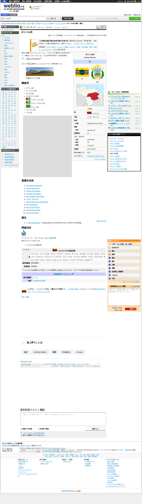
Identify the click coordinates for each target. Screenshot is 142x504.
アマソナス (35, 254)
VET (93, 149)
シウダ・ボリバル (93, 117)
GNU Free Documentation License (55, 448)
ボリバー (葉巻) (115, 166)
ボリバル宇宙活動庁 (117, 146)
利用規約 (21, 467)
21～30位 (128, 244)
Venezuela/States (34, 223)
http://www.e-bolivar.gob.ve (95, 156)
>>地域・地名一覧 (64, 366)
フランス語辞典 (112, 474)
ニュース (60, 47)
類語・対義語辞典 (14, 1)
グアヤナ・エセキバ (83, 260)
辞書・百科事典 (9, 85)
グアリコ (48, 256)
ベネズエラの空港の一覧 (118, 101)
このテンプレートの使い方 (83, 43)
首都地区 (34, 266)
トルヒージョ (56, 260)
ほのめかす (115, 247)
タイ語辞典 (110, 478)
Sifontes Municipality (33, 210)
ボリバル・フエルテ (117, 141)
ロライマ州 (35, 107)
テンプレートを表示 (100, 159)
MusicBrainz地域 (39, 280)
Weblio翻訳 (110, 467)
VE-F (88, 152)
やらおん (80, 352)
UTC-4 (89, 149)
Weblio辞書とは (23, 461)
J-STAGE (84, 47)
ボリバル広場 (114, 156)
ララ (64, 256)
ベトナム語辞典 (112, 480)
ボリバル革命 (114, 164)
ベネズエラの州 (60, 23)
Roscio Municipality (33, 207)
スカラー (72, 47)
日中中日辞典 (38, 1)
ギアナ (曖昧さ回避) (117, 121)
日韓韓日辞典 (48, 1)
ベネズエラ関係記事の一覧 (119, 128)
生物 (5, 75)
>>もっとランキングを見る (131, 282)
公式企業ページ (89, 461)
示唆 (113, 264)
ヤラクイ (66, 260)
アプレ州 (29, 112)
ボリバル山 (114, 148)
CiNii (78, 47)
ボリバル (75, 254)
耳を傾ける (66, 352)
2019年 (61, 55)
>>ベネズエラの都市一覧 (92, 366)
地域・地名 (26, 23)
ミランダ (76, 256)
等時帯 (76, 149)
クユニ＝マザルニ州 (38, 103)
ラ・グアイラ (56, 256)
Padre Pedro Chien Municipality (37, 202)
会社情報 (87, 463)
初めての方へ (128, 14)
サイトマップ (23, 471)
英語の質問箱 (9, 159)
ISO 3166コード (79, 152)
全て (3, 35)
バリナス (67, 254)
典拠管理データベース (62, 274)
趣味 (5, 69)
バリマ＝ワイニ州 (37, 100)
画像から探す (45, 463)
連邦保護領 (35, 263)
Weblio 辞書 (130, 1)
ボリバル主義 (114, 143)
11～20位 (120, 244)
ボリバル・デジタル (117, 138)
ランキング (57, 27)
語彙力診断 (8, 162)
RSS (79, 491)
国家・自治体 (36, 23)
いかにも (115, 275)
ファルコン (39, 256)
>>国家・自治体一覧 (78, 366)
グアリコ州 (30, 88)
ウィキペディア (29, 27)
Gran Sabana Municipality (35, 196)
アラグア (60, 254)
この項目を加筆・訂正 (75, 289)
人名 (5, 80)
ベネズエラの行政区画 (33, 245)
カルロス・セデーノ (117, 118)
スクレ (42, 260)
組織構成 (113, 123)
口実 (113, 278)
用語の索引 (49, 27)
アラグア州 (45, 364)
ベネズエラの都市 (47, 23)
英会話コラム (9, 154)
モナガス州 (30, 93)
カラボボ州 (60, 364)
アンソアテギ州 (31, 91)
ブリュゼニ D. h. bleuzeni (119, 96)
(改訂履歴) (48, 450)
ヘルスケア (8, 67)
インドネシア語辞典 (113, 476)
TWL (54, 49)
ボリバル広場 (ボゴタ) (118, 161)
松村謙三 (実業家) (117, 271)
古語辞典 (57, 1)
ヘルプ (139, 1)
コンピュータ (8, 43)
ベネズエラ (95, 113)
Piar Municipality (32, 205)
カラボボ (82, 254)
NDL (91, 47)
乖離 (113, 268)
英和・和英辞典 (26, 1)
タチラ (48, 260)
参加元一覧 (137, 14)
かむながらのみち (40, 352)
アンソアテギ (44, 254)
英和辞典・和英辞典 (113, 465)
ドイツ (35, 277)
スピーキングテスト (12, 165)
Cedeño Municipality (33, 191)
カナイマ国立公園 (28, 64)
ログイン (120, 1)
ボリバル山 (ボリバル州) (118, 151)
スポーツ (7, 72)
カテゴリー (65, 27)
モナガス (84, 256)
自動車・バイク (9, 48)
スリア (72, 260)
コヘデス (90, 254)
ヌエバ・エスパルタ (95, 256)
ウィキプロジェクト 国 (41, 292)
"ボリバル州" (51, 47)
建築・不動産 (8, 56)
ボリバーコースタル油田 (118, 169)
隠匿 (54, 352)
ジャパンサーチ (46, 49)
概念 (113, 258)
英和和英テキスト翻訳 (32, 409)
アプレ (53, 254)
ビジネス (7, 37)
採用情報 (87, 465)
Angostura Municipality (34, 185)
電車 (5, 45)
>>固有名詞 (54, 366)
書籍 (66, 47)
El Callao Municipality (33, 194)
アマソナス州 (30, 110)
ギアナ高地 (36, 78)
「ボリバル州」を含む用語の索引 (33, 433)
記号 (4, 147)
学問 (5, 59)
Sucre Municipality (32, 213)
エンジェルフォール (42, 64)
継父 (113, 261)
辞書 (4, 1)
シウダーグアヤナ (116, 111)
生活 (5, 64)
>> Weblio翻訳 (135, 286)
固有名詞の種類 (16, 23)
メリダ (69, 256)
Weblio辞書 (127, 450)
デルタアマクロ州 (32, 96)
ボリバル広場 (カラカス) (118, 159)
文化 (5, 61)
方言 (5, 83)
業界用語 (7, 40)
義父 (26, 352)
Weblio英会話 (9, 157)
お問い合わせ (67, 461)
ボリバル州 (49, 238)
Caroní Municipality (32, 188)
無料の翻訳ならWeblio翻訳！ (38, 7)
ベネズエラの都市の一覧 (118, 113)
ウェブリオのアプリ (47, 461)
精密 (113, 254)
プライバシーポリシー (25, 469)
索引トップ (41, 27)
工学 (5, 53)
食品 (5, 77)
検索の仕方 (22, 463)
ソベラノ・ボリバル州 (82, 364)
